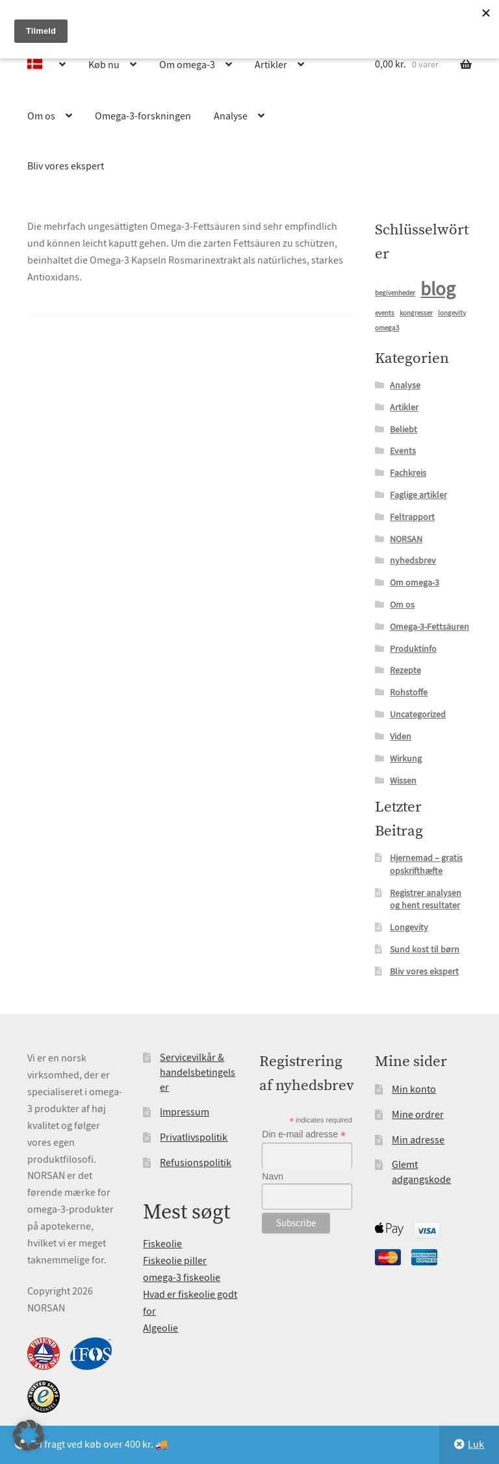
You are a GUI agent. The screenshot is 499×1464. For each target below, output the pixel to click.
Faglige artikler (418, 495)
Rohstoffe (409, 692)
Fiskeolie (162, 1243)
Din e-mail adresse (304, 1134)
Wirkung (406, 758)
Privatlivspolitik (193, 1137)
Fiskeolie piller (175, 1260)
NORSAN (406, 539)
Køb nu (104, 64)
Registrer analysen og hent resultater (425, 899)
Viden (400, 736)
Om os (41, 116)
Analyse (231, 116)
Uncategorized (418, 714)
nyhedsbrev (413, 560)
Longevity (409, 927)
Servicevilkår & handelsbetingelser (197, 1072)
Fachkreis (408, 472)
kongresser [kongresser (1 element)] (416, 313)
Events (403, 450)
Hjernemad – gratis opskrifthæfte (426, 864)
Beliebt (403, 429)
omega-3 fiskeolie (181, 1277)
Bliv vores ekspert (65, 166)
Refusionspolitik (195, 1162)
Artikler (271, 64)
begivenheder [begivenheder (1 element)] (395, 293)
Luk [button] (476, 1444)
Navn (272, 1176)
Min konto (414, 1089)
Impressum (184, 1112)
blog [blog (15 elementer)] (437, 289)
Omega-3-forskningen (143, 116)
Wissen (403, 780)
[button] (28, 1435)
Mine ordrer (418, 1114)
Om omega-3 (187, 64)
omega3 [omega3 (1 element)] (387, 328)
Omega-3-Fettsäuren (429, 626)
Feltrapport (412, 517)
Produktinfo (413, 648)
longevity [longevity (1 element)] (452, 313)
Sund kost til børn (424, 949)
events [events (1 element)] (384, 313)
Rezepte (405, 670)
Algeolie (160, 1328)
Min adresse (418, 1140)
